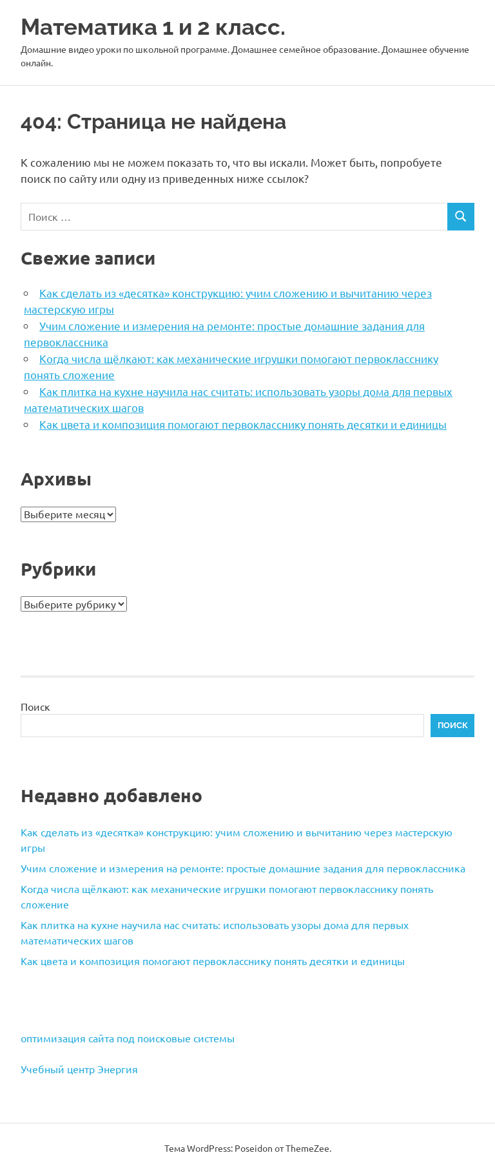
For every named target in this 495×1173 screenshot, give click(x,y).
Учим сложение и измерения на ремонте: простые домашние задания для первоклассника (243, 867)
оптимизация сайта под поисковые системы (128, 1037)
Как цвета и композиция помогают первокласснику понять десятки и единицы (243, 424)
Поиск (35, 706)
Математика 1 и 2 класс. (153, 27)
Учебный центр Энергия (79, 1068)
